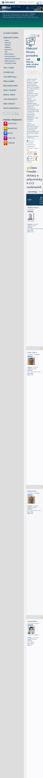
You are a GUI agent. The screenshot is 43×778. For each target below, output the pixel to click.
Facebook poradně (30, 120)
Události (31, 158)
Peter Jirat (32, 352)
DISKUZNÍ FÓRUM (10, 38)
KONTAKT (31, 2)
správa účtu (8, 49)
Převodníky (34, 17)
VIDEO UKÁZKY (9, 90)
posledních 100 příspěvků (12, 58)
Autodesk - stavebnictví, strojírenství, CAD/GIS (31, 145)
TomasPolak (32, 621)
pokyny (7, 40)
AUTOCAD (10, 123)
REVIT (8, 133)
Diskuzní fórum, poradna (32, 48)
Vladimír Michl (33, 208)
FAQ (31, 156)
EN (38, 4)
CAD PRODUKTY (10, 99)
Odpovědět (32, 192)
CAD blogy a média (10, 63)
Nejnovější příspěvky (32, 153)
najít (6, 52)
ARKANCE (23, 2)
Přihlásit (29, 162)
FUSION (9, 143)
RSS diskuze (32, 36)
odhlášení (8, 47)
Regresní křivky (21, 17)
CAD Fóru (31, 113)
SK (40, 2)
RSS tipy (33, 35)
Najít (35, 156)
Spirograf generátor (9, 17)
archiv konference (10, 56)
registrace (8, 42)
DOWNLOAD (8, 72)
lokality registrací (10, 61)
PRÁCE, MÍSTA (9, 95)
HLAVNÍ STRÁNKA (10, 33)
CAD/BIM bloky (10, 77)
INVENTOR (10, 128)
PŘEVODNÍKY (9, 81)
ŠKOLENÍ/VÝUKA (10, 86)
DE (41, 4)
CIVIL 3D (9, 138)
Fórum (31, 141)
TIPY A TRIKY (8, 68)
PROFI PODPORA (10, 108)
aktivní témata (9, 54)
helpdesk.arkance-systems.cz (33, 137)
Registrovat (31, 160)
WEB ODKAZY (9, 104)
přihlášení (8, 45)
